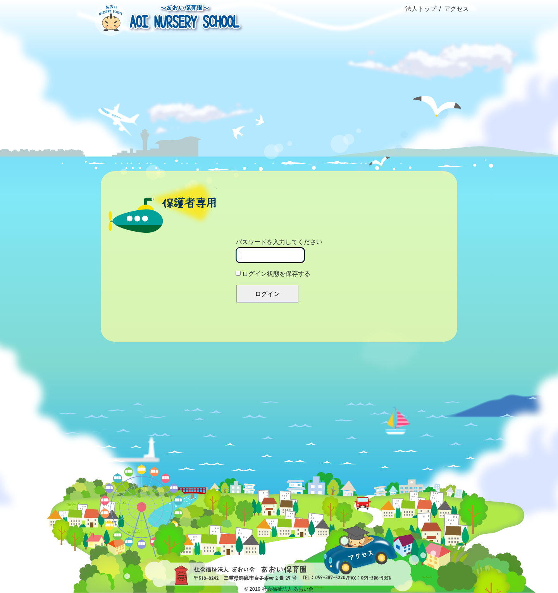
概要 (183, 84)
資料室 (437, 84)
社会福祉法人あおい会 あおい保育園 (166, 18)
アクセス (456, 8)
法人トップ (420, 8)
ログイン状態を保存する (273, 273)
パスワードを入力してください (279, 251)
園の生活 (247, 84)
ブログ (310, 84)
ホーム (120, 67)
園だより (373, 84)
